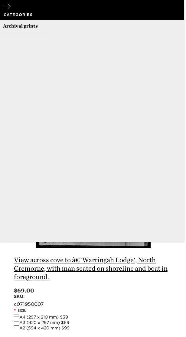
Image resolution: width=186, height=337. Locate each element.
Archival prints (20, 26)
